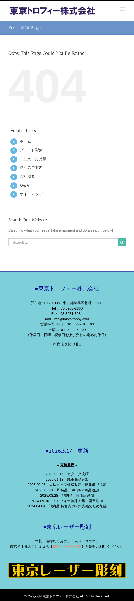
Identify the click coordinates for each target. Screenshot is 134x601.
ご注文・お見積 (33, 159)
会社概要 (27, 176)
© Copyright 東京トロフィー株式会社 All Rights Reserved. (67, 596)
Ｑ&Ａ (24, 185)
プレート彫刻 (31, 150)
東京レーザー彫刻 (67, 546)
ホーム (25, 141)
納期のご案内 (31, 167)
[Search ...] (63, 242)
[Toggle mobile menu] (123, 9)
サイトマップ (31, 194)
